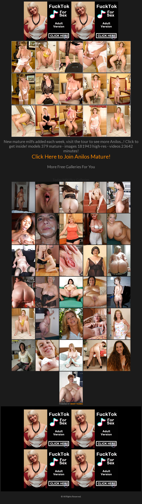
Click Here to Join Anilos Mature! (71, 156)
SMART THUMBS (76, 404)
